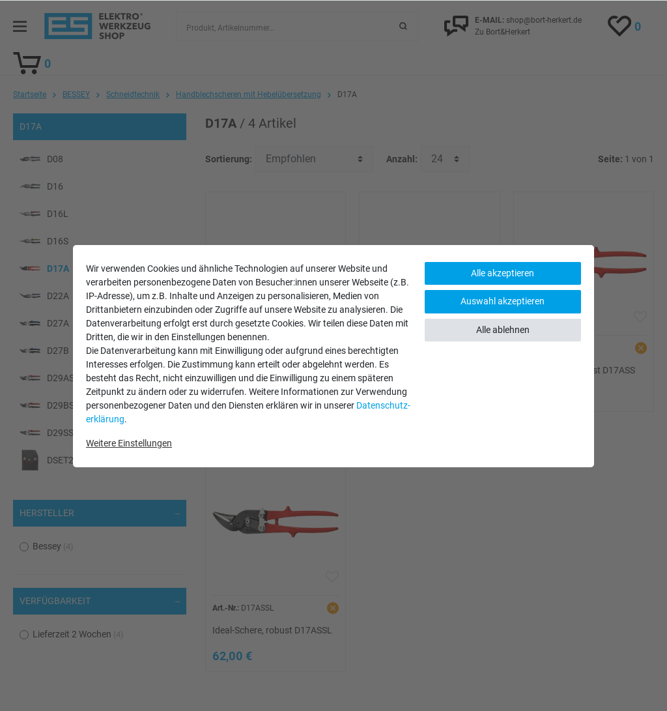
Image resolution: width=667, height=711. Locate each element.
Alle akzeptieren (502, 273)
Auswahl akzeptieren (503, 301)
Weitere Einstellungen (129, 443)
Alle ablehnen (503, 330)
